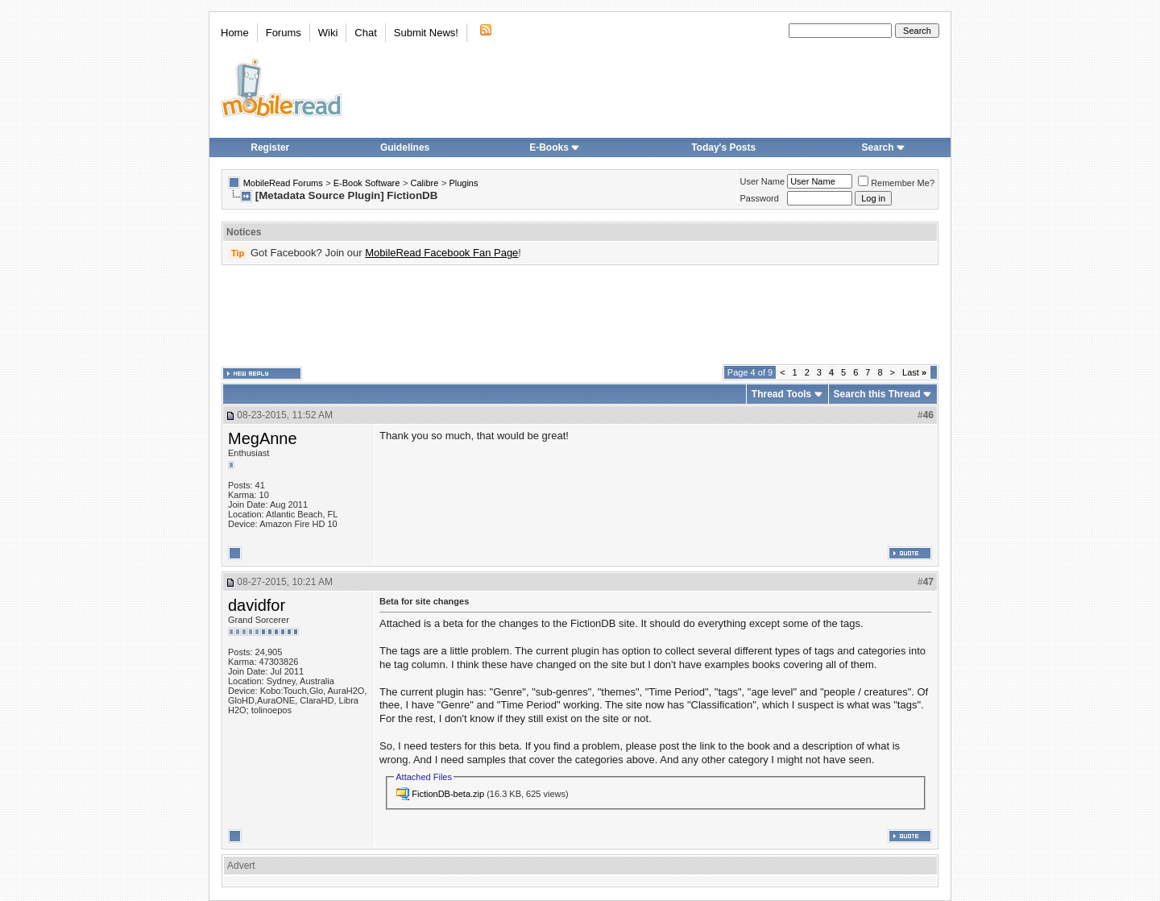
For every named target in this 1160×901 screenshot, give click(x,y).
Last (914, 372)
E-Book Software (367, 183)
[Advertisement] (580, 315)
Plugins (463, 183)
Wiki (328, 33)
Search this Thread (877, 394)
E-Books (554, 147)
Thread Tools (781, 394)
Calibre (424, 183)
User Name (762, 181)
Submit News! (426, 33)
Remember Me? (896, 183)
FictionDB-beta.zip (448, 794)
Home (235, 33)
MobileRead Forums (283, 183)
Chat (365, 33)
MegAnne (262, 438)
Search (883, 147)
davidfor (256, 605)
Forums (283, 33)
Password (759, 198)
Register (270, 147)
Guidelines (404, 147)
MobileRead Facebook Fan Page (441, 253)
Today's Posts (723, 147)
